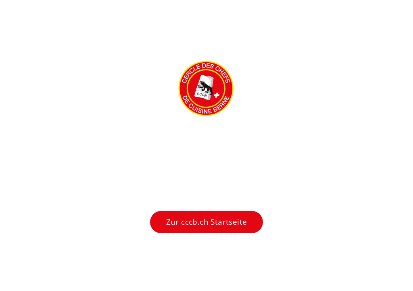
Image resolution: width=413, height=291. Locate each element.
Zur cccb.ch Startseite (206, 222)
